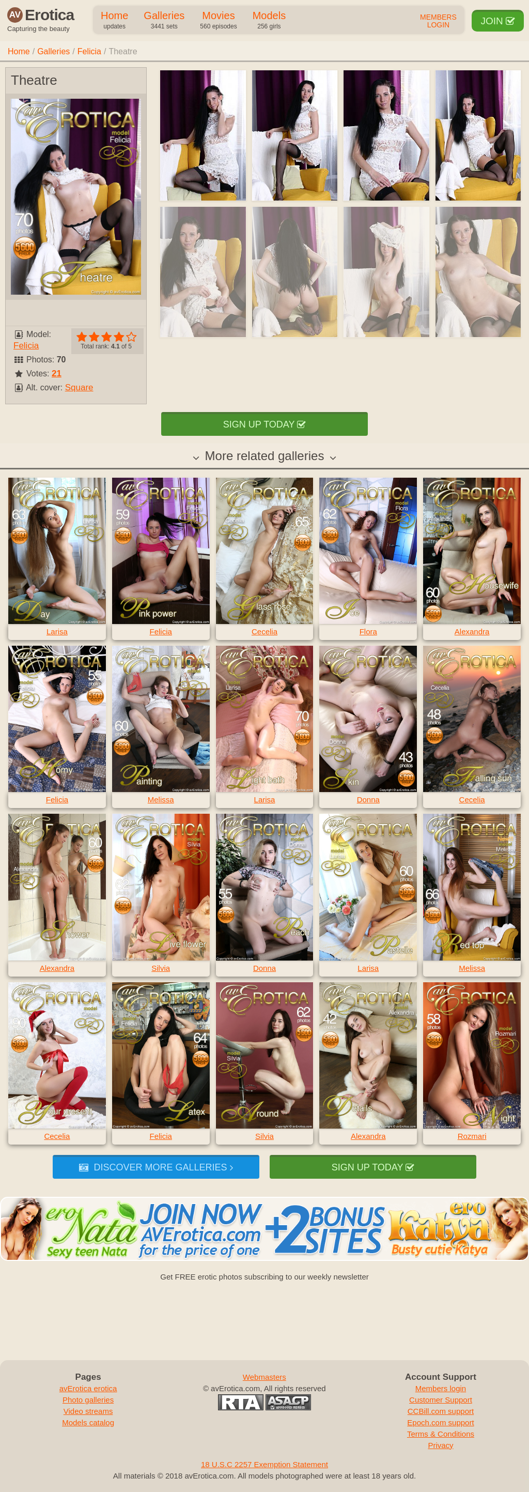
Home (114, 21)
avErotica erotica (88, 1388)
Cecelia (264, 631)
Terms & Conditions (440, 1433)
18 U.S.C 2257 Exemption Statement (264, 1464)
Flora (368, 631)
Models (269, 21)
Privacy (440, 1445)
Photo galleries (88, 1399)
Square (79, 387)
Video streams (88, 1411)
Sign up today (264, 424)
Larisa (57, 631)
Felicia (89, 51)
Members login (440, 1388)
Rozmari (472, 1136)
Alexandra (472, 631)
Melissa (161, 799)
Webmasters (264, 1377)
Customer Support (440, 1399)
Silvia (160, 968)
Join (497, 21)
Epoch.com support (440, 1422)
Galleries (164, 21)
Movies (218, 21)
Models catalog (88, 1422)
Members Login (438, 21)
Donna (368, 799)
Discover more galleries (155, 1167)
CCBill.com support (441, 1411)
